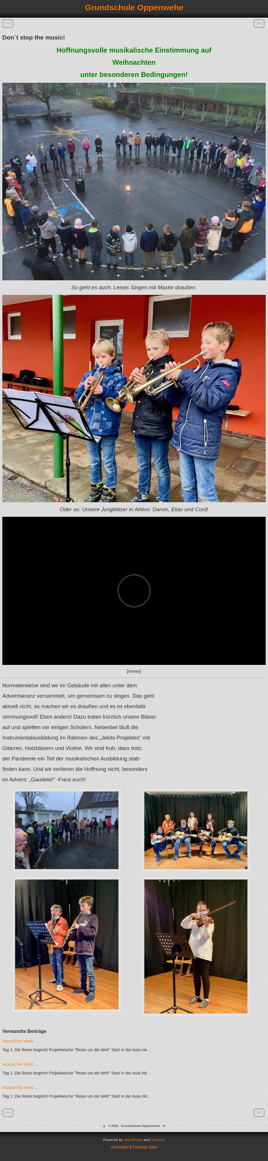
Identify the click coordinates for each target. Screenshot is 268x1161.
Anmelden (120, 1147)
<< (8, 23)
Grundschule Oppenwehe (134, 7)
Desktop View (144, 1147)
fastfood (158, 1140)
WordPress (133, 1140)
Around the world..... (20, 1041)
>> (259, 23)
